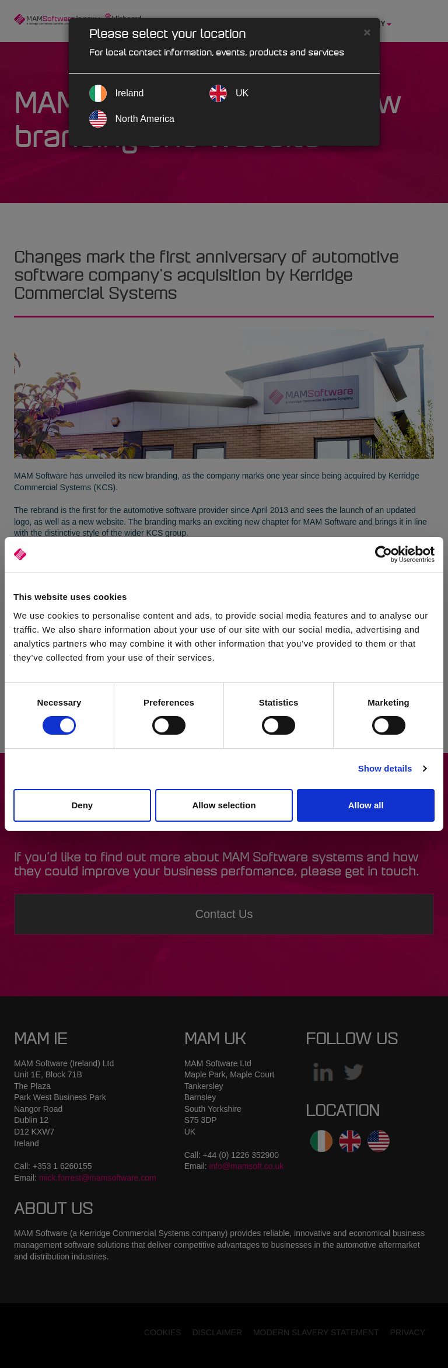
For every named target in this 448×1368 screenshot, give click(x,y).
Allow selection (224, 805)
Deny (82, 805)
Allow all (366, 805)
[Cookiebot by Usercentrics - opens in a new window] (383, 554)
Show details (385, 768)
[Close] (366, 32)
